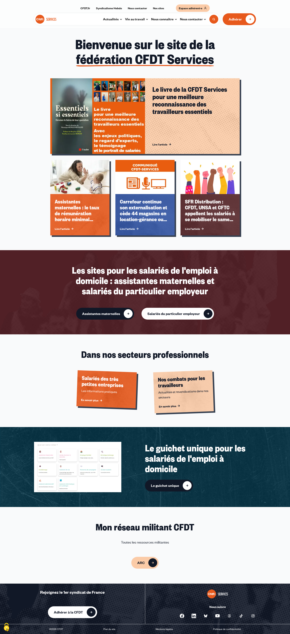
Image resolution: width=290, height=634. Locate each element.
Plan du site (109, 629)
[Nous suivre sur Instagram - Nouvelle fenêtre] (253, 616)
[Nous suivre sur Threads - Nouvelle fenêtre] (229, 616)
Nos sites (158, 8)
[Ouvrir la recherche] (213, 19)
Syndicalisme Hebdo (109, 8)
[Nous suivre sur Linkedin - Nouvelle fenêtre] (194, 616)
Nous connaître (164, 19)
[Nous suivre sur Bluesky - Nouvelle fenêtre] (205, 616)
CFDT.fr (85, 8)
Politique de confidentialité (227, 629)
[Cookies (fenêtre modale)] (6, 627)
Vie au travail (137, 19)
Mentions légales (164, 629)
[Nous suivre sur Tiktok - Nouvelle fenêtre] (241, 616)
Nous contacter (137, 8)
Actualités (112, 19)
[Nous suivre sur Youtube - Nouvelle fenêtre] (217, 616)
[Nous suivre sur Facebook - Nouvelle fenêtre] (182, 616)
